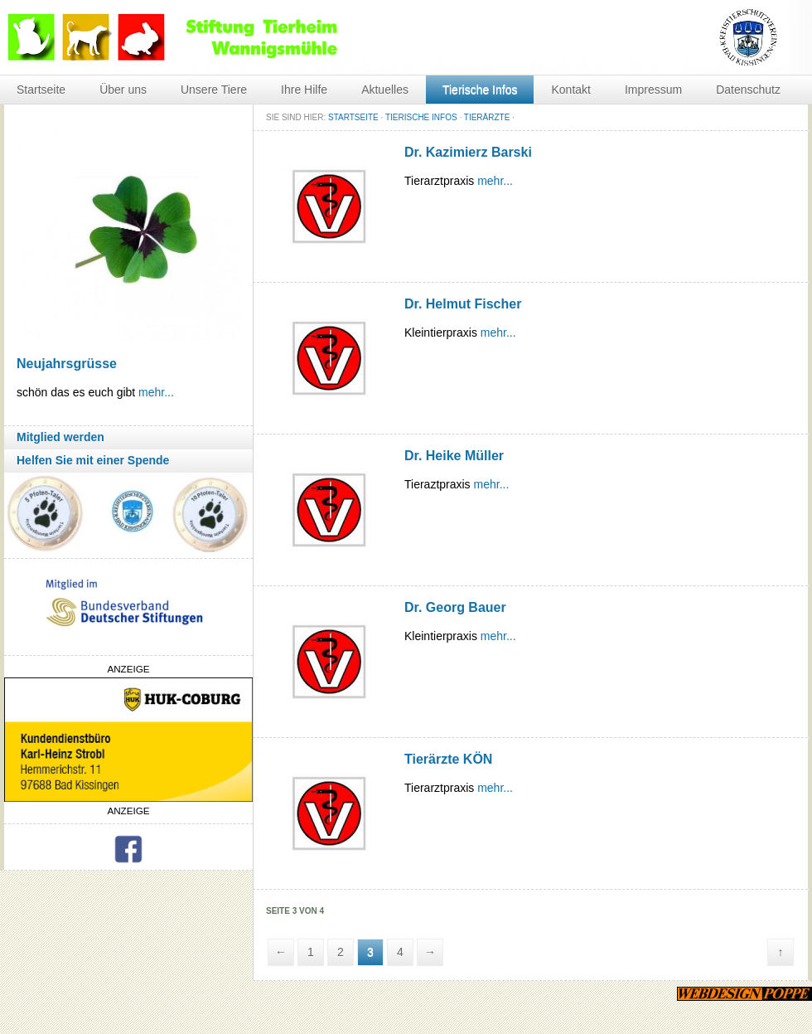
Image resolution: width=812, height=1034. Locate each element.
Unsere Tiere (214, 89)
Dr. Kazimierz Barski (468, 152)
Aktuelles (384, 89)
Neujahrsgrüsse (67, 364)
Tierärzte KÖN (448, 759)
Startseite (41, 89)
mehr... (156, 392)
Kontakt (570, 89)
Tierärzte (487, 117)
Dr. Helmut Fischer (462, 304)
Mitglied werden (60, 437)
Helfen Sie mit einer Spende (93, 460)
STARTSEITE (353, 117)
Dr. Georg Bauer (455, 607)
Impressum (653, 89)
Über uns (123, 89)
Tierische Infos (480, 89)
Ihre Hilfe (304, 89)
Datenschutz (748, 89)
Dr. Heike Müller (454, 456)
